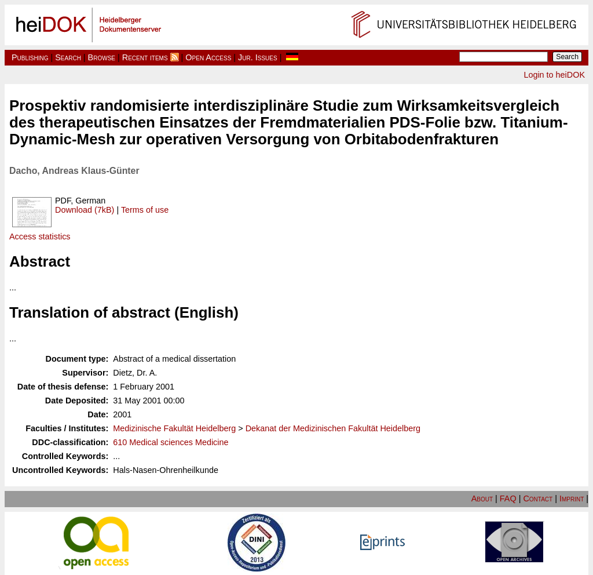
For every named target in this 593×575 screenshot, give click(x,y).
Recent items (145, 57)
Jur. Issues (257, 57)
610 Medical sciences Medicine (170, 442)
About (482, 498)
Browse (101, 57)
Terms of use (145, 209)
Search (68, 57)
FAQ (508, 498)
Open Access (208, 57)
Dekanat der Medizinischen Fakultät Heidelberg (333, 428)
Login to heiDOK (554, 74)
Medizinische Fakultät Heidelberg (174, 428)
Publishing (30, 57)
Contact (537, 498)
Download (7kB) (84, 209)
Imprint (571, 498)
